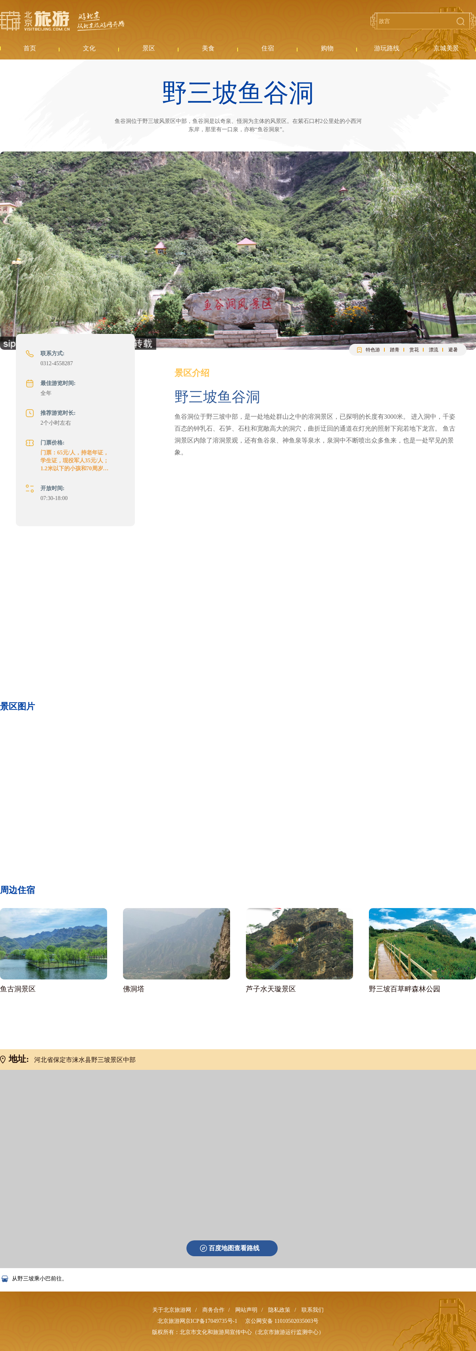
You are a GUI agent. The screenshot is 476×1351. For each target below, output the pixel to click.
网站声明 (246, 1310)
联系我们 (312, 1310)
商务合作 (213, 1310)
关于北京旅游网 (171, 1310)
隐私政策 (279, 1310)
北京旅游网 (62, 21)
